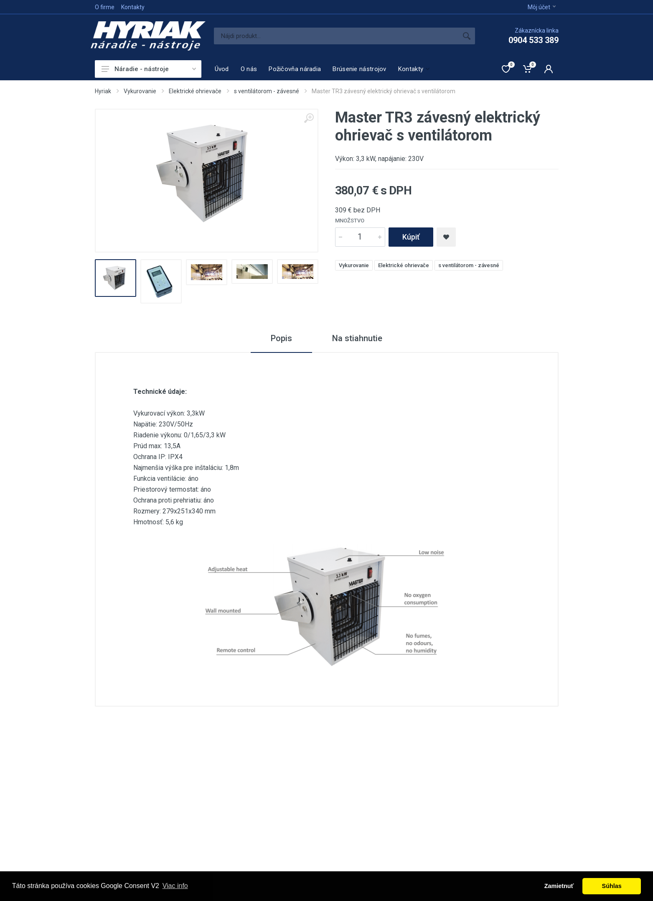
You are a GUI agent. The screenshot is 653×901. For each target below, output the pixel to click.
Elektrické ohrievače (195, 91)
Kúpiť (410, 236)
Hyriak (103, 91)
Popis (281, 338)
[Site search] (336, 36)
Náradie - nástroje (149, 69)
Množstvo (349, 220)
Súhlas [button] (612, 886)
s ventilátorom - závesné (266, 91)
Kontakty (133, 7)
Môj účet (542, 7)
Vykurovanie (140, 91)
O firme (104, 7)
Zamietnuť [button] (559, 886)
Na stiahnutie (357, 338)
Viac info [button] (175, 885)
